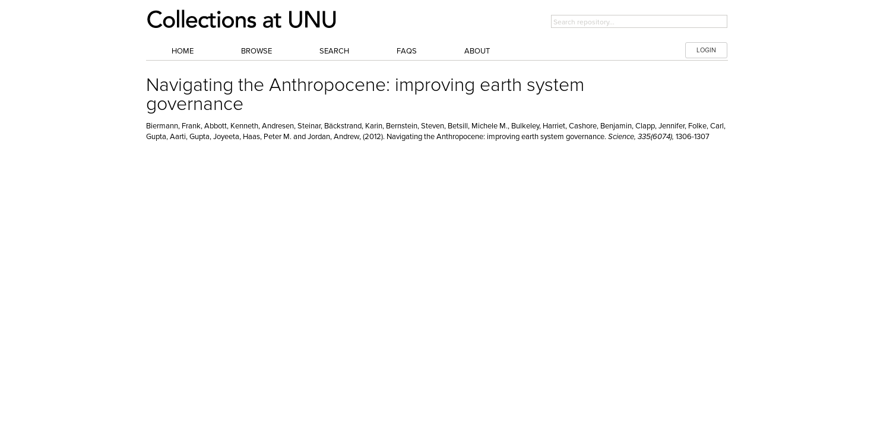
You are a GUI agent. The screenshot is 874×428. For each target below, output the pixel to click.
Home (183, 51)
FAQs (407, 51)
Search (334, 51)
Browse (256, 51)
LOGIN (706, 50)
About (477, 51)
